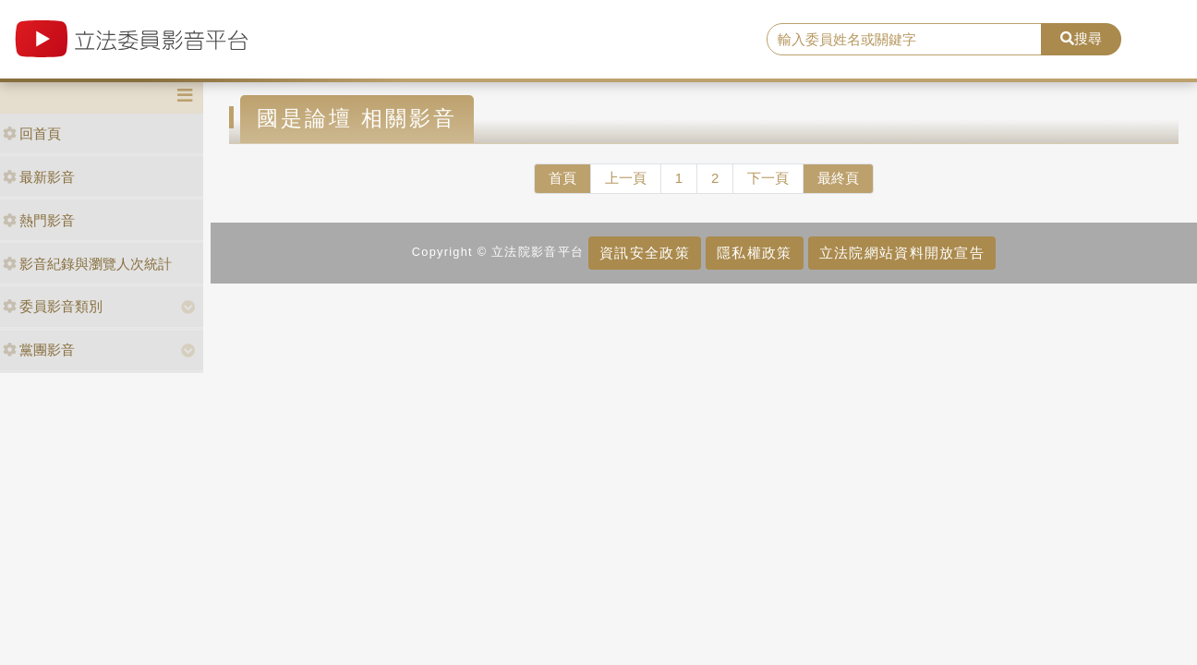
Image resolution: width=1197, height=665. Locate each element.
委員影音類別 (53, 306)
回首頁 (32, 133)
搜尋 (1081, 38)
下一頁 (768, 178)
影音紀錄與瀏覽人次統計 (87, 264)
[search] (904, 39)
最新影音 (39, 177)
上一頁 (626, 178)
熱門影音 (39, 220)
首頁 (562, 178)
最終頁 (838, 178)
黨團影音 (39, 349)
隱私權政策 (754, 252)
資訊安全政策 (644, 252)
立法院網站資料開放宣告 (902, 252)
